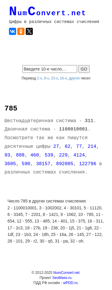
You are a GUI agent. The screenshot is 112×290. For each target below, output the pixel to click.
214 (92, 146)
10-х (54, 78)
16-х (63, 78)
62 (67, 146)
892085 (64, 164)
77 (79, 146)
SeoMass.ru (61, 278)
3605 (10, 164)
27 (56, 146)
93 (7, 155)
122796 (87, 164)
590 (26, 164)
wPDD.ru (70, 283)
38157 (43, 164)
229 (63, 155)
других (74, 78)
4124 (79, 155)
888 (20, 155)
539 (49, 155)
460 (34, 155)
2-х (39, 78)
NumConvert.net (66, 273)
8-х (46, 78)
